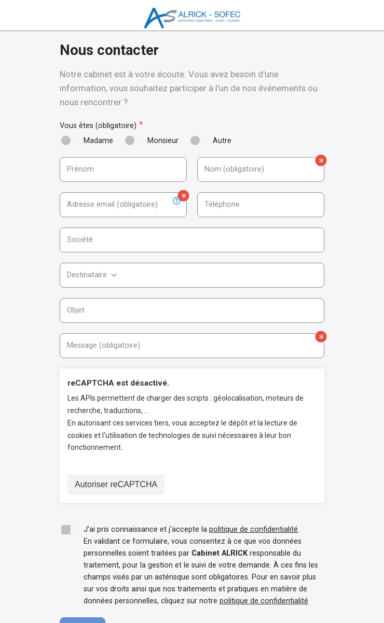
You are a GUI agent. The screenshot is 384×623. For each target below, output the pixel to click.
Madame (98, 140)
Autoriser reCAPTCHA (116, 484)
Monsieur (163, 140)
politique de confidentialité (253, 529)
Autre (222, 140)
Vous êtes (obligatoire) (98, 125)
